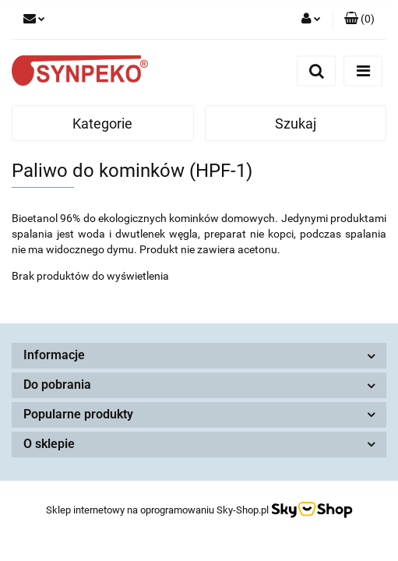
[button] (359, 19)
